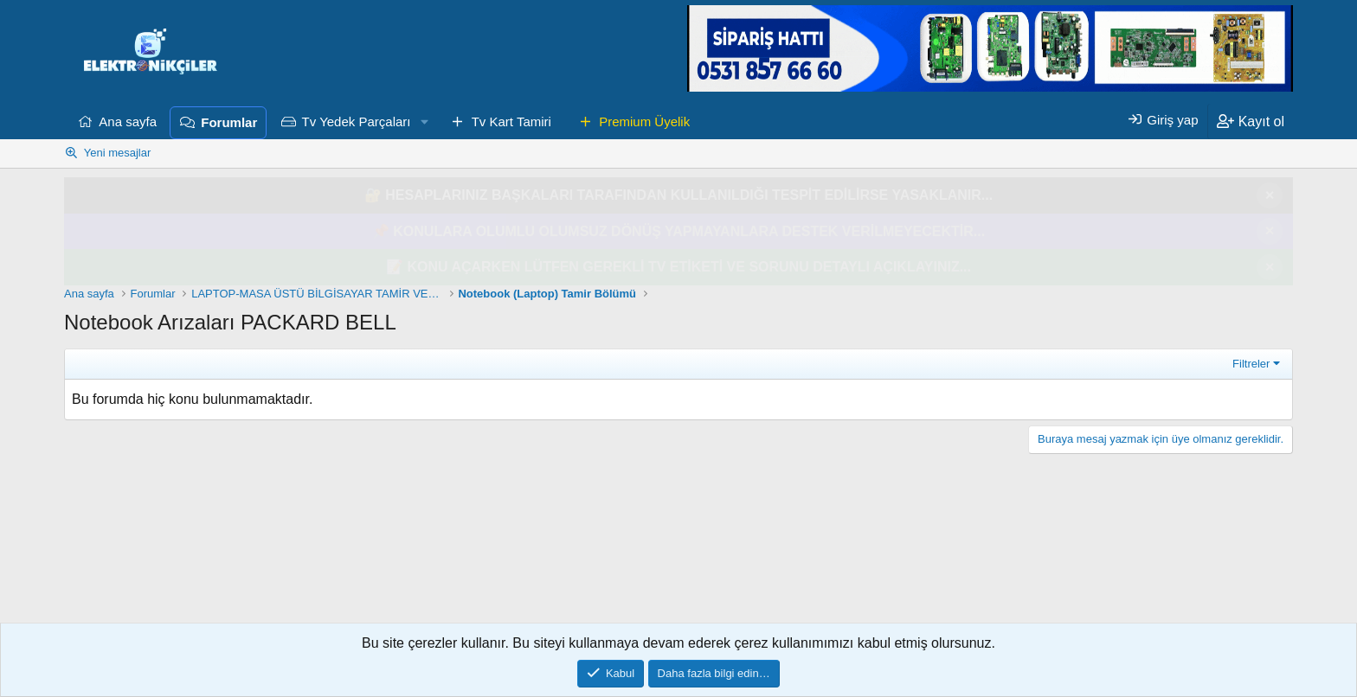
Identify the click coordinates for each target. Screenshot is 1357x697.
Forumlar (229, 122)
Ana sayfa (128, 121)
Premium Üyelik (644, 121)
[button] (424, 122)
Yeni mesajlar (117, 152)
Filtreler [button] (1251, 363)
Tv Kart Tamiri (511, 121)
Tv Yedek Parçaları (356, 121)
